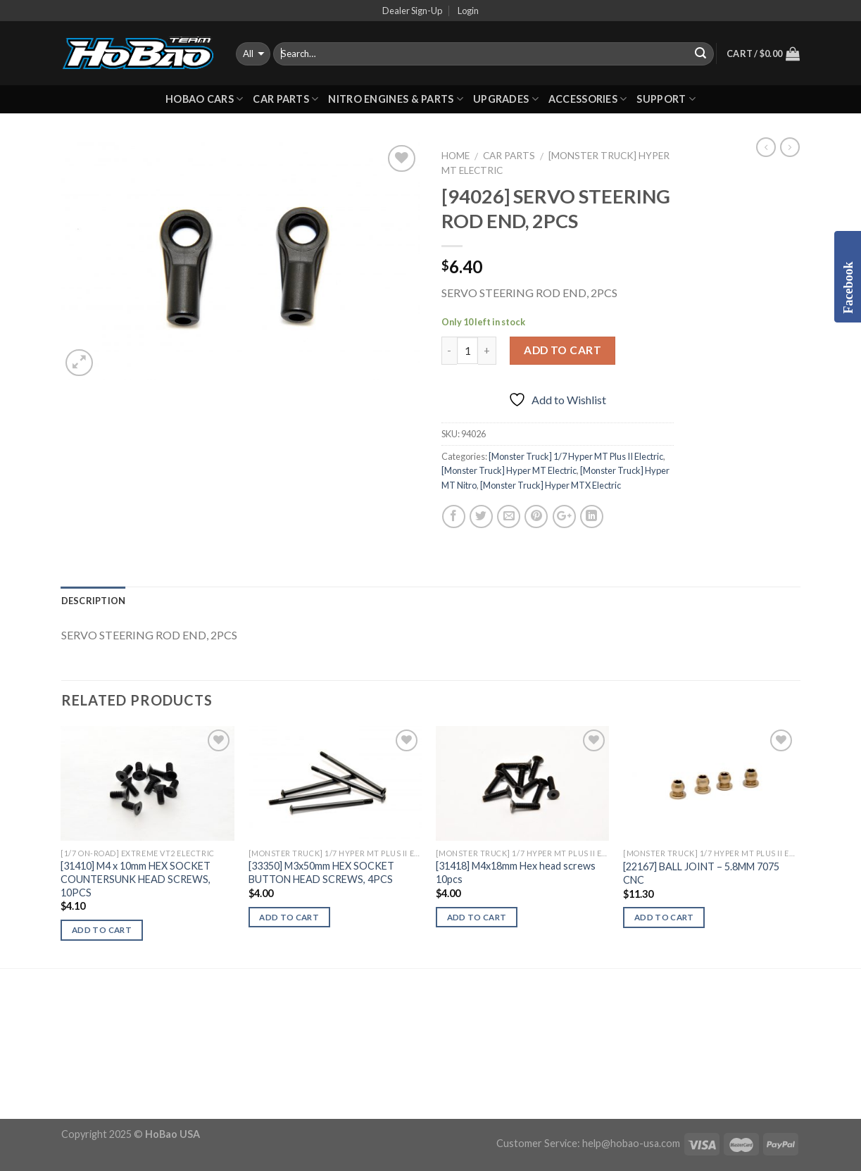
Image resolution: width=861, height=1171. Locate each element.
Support (666, 99)
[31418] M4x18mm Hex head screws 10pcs (516, 872)
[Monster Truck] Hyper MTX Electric (550, 485)
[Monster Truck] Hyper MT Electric (509, 470)
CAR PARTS (285, 99)
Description (93, 600)
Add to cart (562, 350)
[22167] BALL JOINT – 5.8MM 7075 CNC (701, 873)
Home (455, 155)
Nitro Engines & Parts (395, 99)
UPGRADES (506, 99)
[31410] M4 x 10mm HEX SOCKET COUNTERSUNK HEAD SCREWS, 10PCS (135, 879)
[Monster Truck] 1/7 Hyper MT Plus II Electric (576, 456)
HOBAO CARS (204, 99)
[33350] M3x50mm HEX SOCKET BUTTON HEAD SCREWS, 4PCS (321, 872)
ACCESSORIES (587, 99)
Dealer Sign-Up (412, 10)
